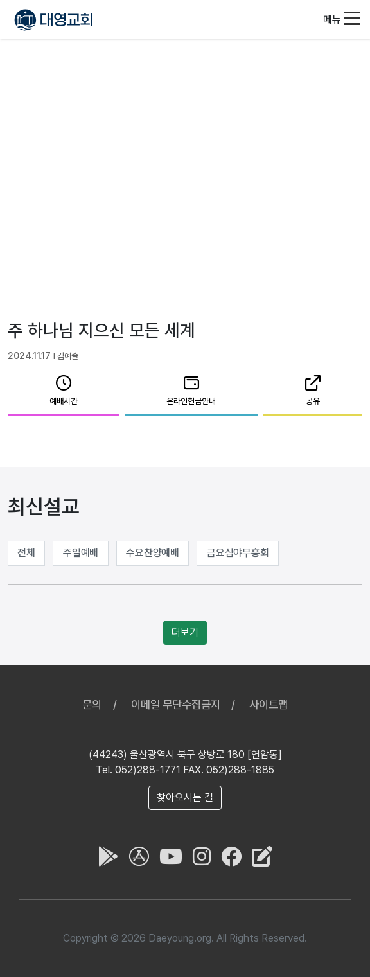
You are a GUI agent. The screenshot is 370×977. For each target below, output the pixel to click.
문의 (91, 704)
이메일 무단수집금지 (175, 704)
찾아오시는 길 (185, 797)
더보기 (185, 632)
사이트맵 (268, 704)
